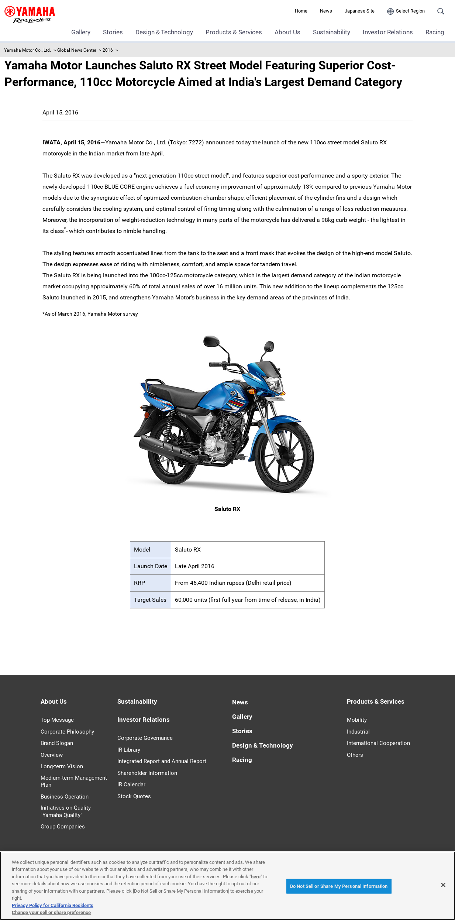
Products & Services (234, 32)
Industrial (358, 731)
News (326, 11)
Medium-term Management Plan (74, 782)
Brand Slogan (57, 743)
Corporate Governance (145, 738)
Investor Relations (388, 32)
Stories (113, 32)
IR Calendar (131, 784)
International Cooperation (378, 743)
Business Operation (65, 796)
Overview (52, 755)
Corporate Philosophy (67, 731)
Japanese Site (360, 11)
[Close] (443, 885)
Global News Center (76, 50)
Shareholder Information (147, 773)
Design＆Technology (164, 32)
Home (301, 11)
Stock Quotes (134, 796)
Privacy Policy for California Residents (52, 905)
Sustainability (331, 32)
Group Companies (63, 826)
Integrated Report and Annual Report (161, 761)
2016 (108, 50)
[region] (227, 885)
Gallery (80, 32)
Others (355, 755)
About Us (287, 32)
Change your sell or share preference (51, 912)
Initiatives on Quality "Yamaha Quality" (66, 811)
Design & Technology (262, 745)
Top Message (57, 720)
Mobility (357, 720)
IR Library (128, 749)
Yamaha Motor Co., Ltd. (27, 50)
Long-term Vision (62, 766)
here (256, 876)
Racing (434, 32)
